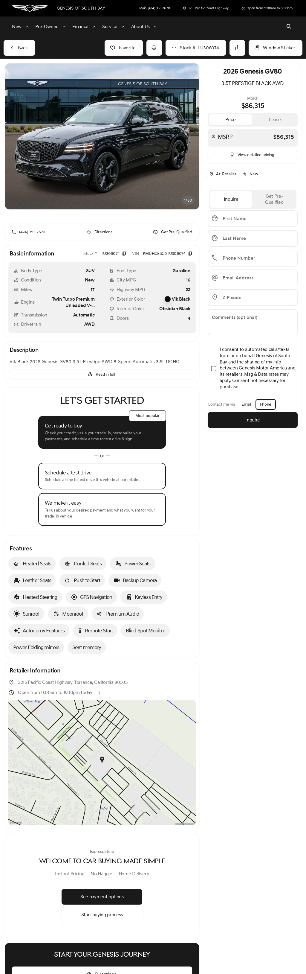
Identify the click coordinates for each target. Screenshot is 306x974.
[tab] (230, 119)
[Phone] (265, 404)
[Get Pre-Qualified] (173, 227)
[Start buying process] (102, 910)
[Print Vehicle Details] (154, 48)
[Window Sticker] (275, 48)
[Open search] (289, 27)
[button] (19, 136)
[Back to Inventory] (19, 48)
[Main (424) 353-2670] (154, 8)
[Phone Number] (253, 258)
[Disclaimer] (19, 943)
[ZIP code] (253, 297)
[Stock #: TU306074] (196, 48)
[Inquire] (253, 420)
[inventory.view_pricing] (253, 155)
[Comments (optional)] (253, 322)
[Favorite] (124, 48)
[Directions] (99, 227)
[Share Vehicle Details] (237, 48)
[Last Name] (253, 238)
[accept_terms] (253, 368)
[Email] (246, 404)
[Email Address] (253, 278)
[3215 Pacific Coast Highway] (205, 8)
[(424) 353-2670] (28, 227)
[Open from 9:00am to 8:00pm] (267, 8)
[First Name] (253, 218)
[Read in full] (102, 370)
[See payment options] (102, 892)
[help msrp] (213, 136)
